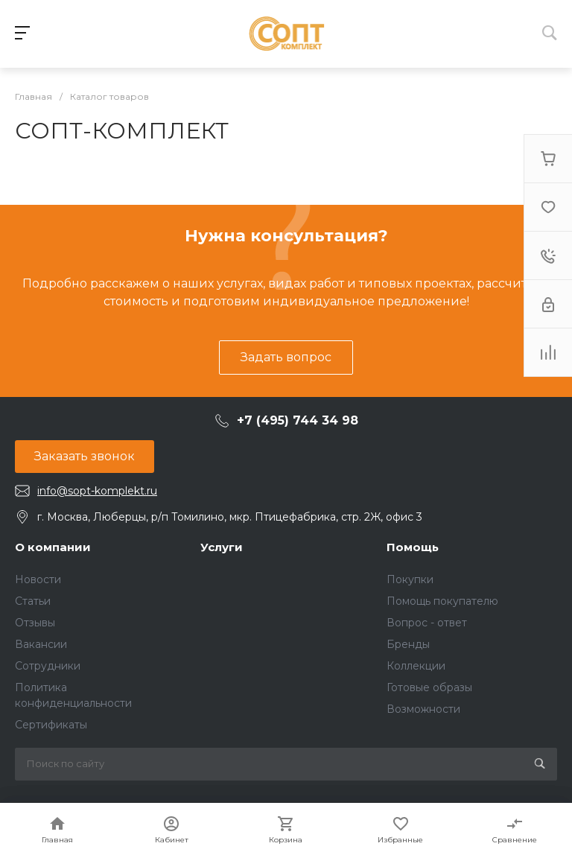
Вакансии (41, 644)
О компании (53, 547)
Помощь (413, 547)
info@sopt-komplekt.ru (97, 491)
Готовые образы (429, 687)
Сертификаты (51, 724)
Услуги (221, 547)
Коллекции (416, 666)
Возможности (423, 709)
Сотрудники (47, 666)
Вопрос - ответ (427, 622)
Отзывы (35, 622)
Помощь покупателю (442, 601)
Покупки (410, 579)
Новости (38, 579)
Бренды (408, 644)
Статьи (33, 601)
